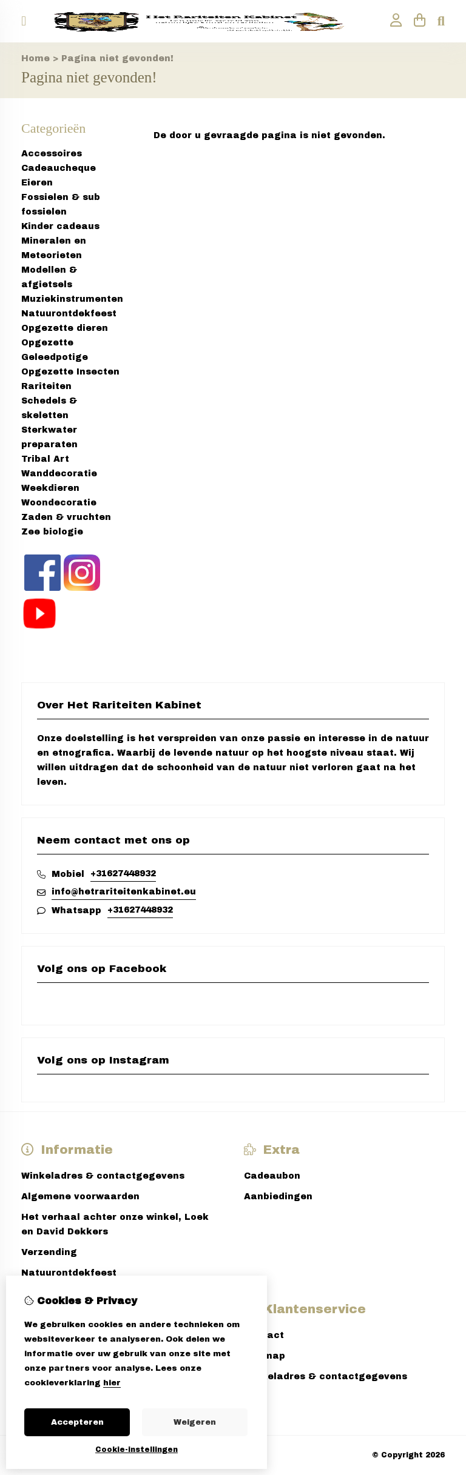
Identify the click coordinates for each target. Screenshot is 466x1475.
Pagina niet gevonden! (117, 58)
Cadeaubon (272, 1175)
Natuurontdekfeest (68, 313)
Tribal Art (45, 459)
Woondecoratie (58, 502)
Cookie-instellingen (136, 1449)
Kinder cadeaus (60, 226)
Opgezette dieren (64, 328)
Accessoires (51, 153)
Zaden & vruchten (66, 517)
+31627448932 (123, 873)
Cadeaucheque (58, 168)
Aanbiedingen (278, 1196)
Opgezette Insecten (70, 371)
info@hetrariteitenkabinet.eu (124, 891)
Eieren (37, 182)
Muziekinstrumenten (72, 299)
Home (35, 58)
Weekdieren (50, 488)
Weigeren (195, 1422)
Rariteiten (46, 386)
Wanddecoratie (59, 473)
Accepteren (77, 1422)
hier (112, 1383)
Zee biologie (52, 531)
